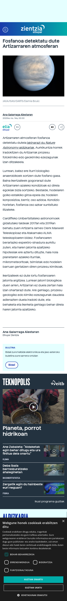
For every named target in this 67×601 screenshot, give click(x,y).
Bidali (11, 365)
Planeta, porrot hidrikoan (22, 431)
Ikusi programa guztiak (49, 501)
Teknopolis (16, 381)
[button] (5, 29)
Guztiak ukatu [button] (33, 587)
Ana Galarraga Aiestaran (18, 114)
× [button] (63, 521)
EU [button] (17, 127)
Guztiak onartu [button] (33, 579)
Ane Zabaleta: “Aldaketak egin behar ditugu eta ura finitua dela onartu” (21, 450)
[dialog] (33, 559)
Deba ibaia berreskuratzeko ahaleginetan (15, 469)
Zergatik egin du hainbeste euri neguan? (23, 485)
